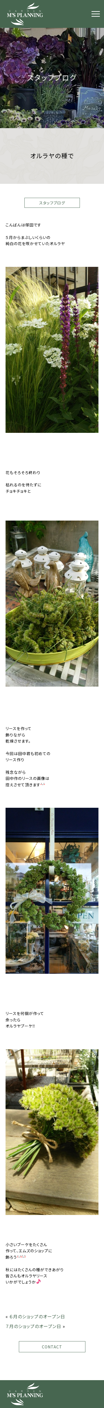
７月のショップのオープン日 (33, 1326)
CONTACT (52, 1347)
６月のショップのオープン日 (37, 1316)
